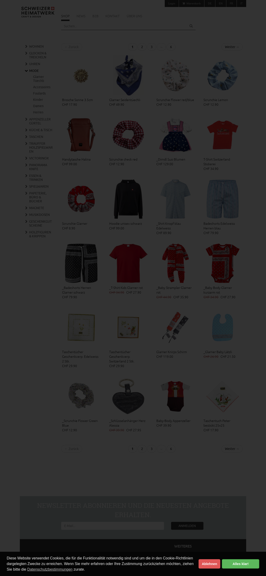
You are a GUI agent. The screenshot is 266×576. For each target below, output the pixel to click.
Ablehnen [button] (209, 564)
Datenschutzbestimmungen (50, 569)
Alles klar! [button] (241, 564)
